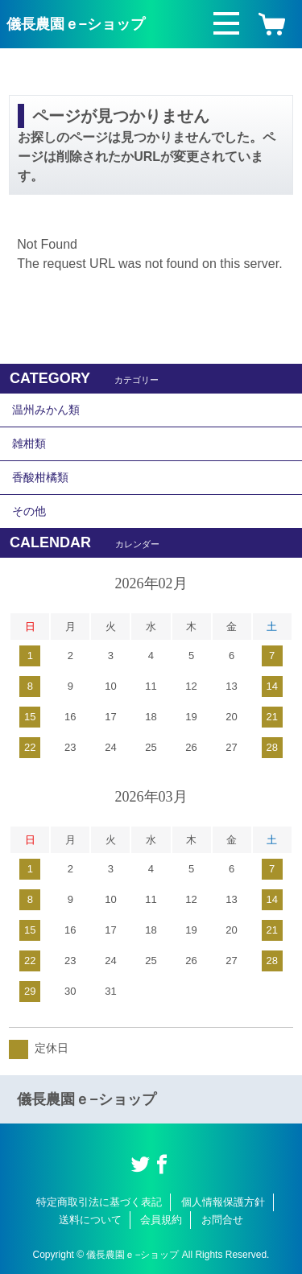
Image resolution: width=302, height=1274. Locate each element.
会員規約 (161, 1220)
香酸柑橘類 (40, 477)
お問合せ (222, 1220)
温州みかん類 (46, 409)
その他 (29, 511)
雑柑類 (29, 443)
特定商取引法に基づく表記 (99, 1202)
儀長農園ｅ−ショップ (76, 24)
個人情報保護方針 (223, 1202)
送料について (90, 1220)
